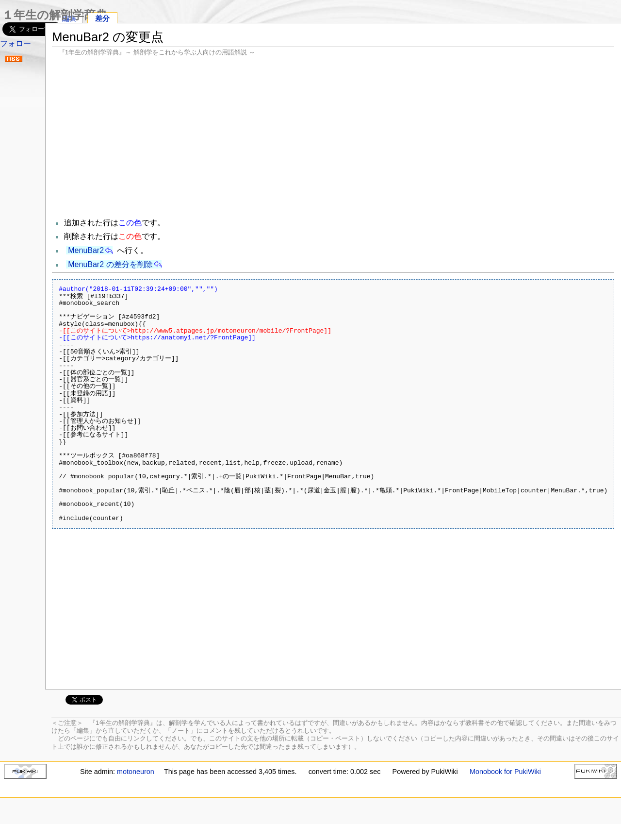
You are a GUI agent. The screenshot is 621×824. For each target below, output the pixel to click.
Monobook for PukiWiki (505, 771)
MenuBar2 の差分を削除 (110, 264)
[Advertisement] (333, 136)
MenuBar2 (86, 250)
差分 (102, 18)
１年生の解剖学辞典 (54, 14)
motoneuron (135, 771)
